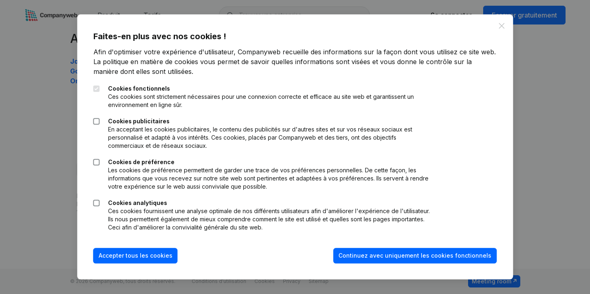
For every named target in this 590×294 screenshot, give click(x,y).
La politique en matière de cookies (145, 62)
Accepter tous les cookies (135, 255)
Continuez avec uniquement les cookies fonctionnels (414, 255)
